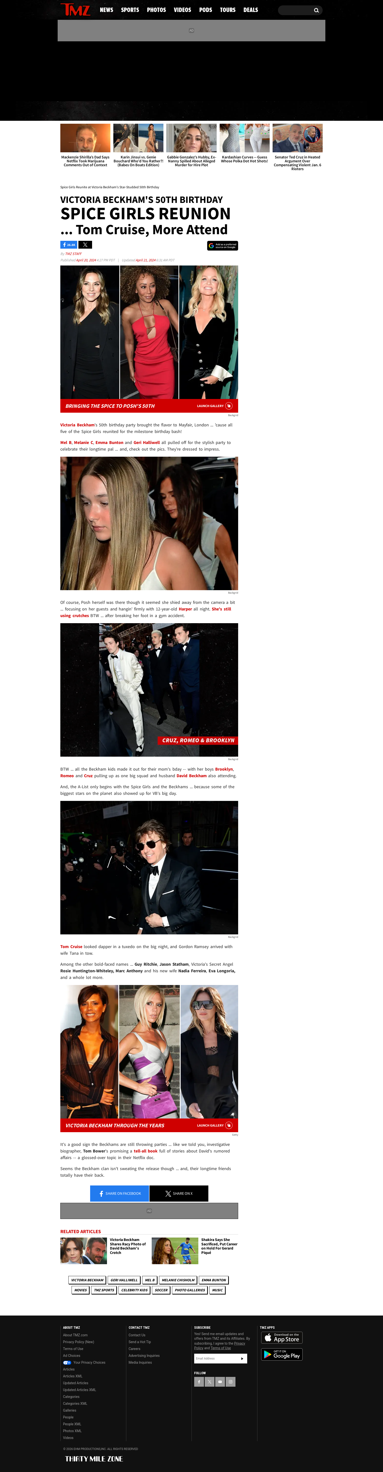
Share (119, 1194)
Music (217, 1290)
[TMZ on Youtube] (80, 70)
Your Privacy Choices (84, 1362)
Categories (71, 1397)
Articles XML (73, 1376)
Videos (192, 111)
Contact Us (137, 1335)
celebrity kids (134, 1290)
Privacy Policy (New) (78, 1342)
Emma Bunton (214, 1280)
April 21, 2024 (146, 260)
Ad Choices (71, 1356)
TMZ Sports (104, 1290)
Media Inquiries (140, 1362)
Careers (134, 1349)
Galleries (69, 1410)
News (72, 111)
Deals (301, 111)
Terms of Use (73, 1349)
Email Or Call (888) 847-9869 (116, 91)
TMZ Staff (73, 253)
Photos (152, 111)
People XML (72, 1424)
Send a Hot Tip (140, 1342)
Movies (80, 1290)
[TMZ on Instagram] (89, 70)
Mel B (149, 1280)
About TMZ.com (75, 1335)
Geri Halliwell (124, 1280)
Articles (69, 1369)
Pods (229, 111)
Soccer (161, 1290)
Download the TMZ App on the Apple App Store (282, 1338)
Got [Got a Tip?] (76, 91)
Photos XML (72, 1431)
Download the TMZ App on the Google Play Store (282, 1354)
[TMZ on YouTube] (220, 1382)
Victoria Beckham (87, 1280)
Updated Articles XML (79, 1390)
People (68, 1417)
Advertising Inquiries (144, 1356)
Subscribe (242, 1358)
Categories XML (75, 1404)
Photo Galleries (190, 1290)
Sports (109, 111)
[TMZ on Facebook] (64, 70)
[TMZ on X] (71, 70)
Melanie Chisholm (178, 1280)
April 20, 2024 (86, 260)
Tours (265, 111)
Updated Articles (75, 1383)
